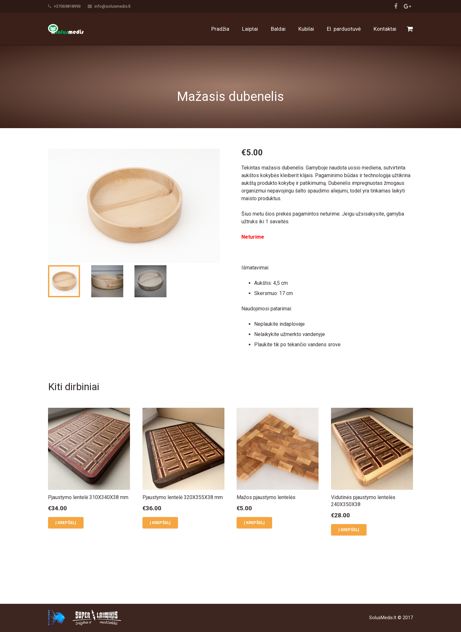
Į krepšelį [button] (65, 554)
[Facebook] (395, 6)
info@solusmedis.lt (112, 6)
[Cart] (410, 29)
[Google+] (407, 6)
